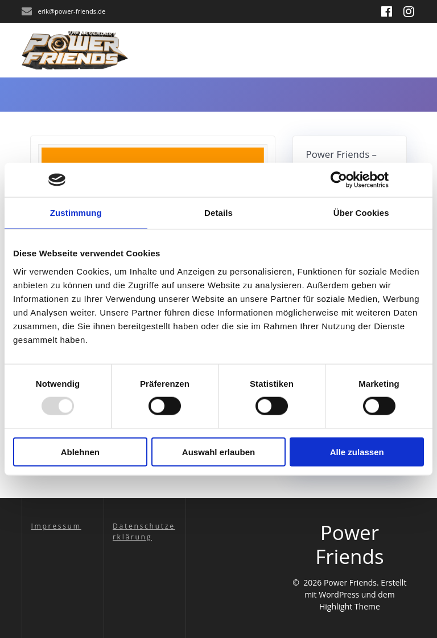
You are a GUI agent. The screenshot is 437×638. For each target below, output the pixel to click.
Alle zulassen (357, 451)
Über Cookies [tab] (361, 213)
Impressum (56, 526)
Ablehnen (80, 451)
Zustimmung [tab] (76, 213)
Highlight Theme (349, 606)
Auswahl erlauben (218, 451)
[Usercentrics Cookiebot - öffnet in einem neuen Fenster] (339, 180)
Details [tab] (218, 213)
